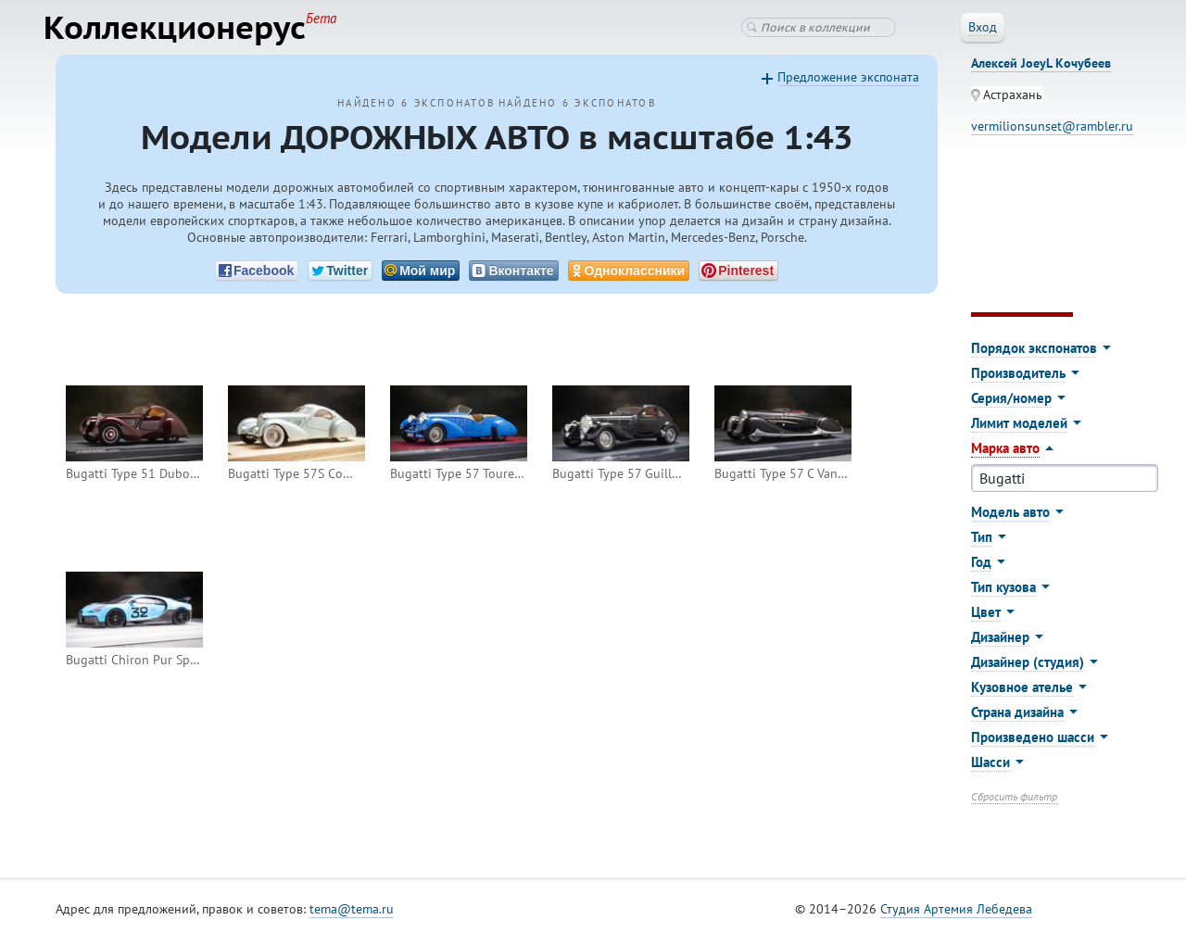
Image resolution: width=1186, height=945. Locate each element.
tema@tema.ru (351, 916)
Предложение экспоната (848, 84)
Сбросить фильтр (1014, 804)
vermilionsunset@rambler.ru (1052, 133)
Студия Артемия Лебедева (956, 916)
